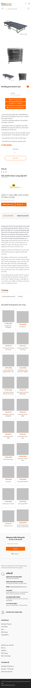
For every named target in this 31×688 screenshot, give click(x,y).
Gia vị (2, 629)
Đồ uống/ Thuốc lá (6, 624)
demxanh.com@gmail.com (15, 107)
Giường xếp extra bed (8, 296)
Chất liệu (13, 93)
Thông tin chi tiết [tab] (22, 216)
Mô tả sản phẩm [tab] (8, 216)
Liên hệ (20, 204)
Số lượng (15, 149)
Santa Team (12, 685)
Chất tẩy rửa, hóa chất (7, 645)
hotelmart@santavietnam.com (18, 587)
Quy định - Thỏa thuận (7, 669)
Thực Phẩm (4, 626)
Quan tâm (15, 158)
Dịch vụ (3, 648)
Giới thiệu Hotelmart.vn (7, 666)
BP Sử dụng (4, 653)
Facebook (15, 554)
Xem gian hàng (8, 204)
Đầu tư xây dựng (5, 656)
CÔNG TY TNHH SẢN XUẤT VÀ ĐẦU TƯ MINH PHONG (15, 196)
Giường (20, 296)
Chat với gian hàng (15, 100)
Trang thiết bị (5, 635)
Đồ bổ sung (4, 632)
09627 (15, 103)
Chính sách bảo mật (6, 671)
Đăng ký (15, 548)
